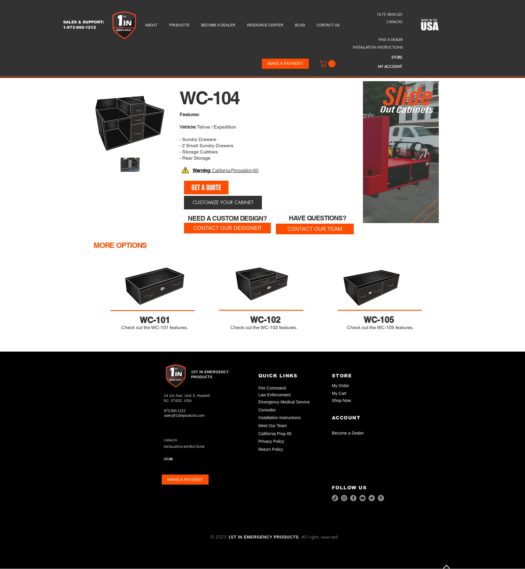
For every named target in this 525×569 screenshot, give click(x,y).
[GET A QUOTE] (206, 187)
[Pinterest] (381, 498)
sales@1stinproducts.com (184, 415)
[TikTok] (335, 498)
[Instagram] (344, 498)
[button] (328, 63)
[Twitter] (372, 498)
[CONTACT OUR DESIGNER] (227, 228)
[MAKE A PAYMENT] (285, 64)
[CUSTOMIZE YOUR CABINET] (223, 202)
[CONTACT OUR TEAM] (315, 229)
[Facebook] (353, 498)
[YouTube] (362, 498)
